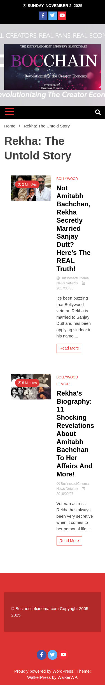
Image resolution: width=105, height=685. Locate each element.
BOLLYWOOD (67, 179)
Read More (69, 348)
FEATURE (64, 384)
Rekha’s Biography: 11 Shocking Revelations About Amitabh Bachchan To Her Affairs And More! (75, 433)
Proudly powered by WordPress (44, 671)
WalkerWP (67, 677)
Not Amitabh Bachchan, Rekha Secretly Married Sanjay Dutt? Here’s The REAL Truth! (74, 228)
